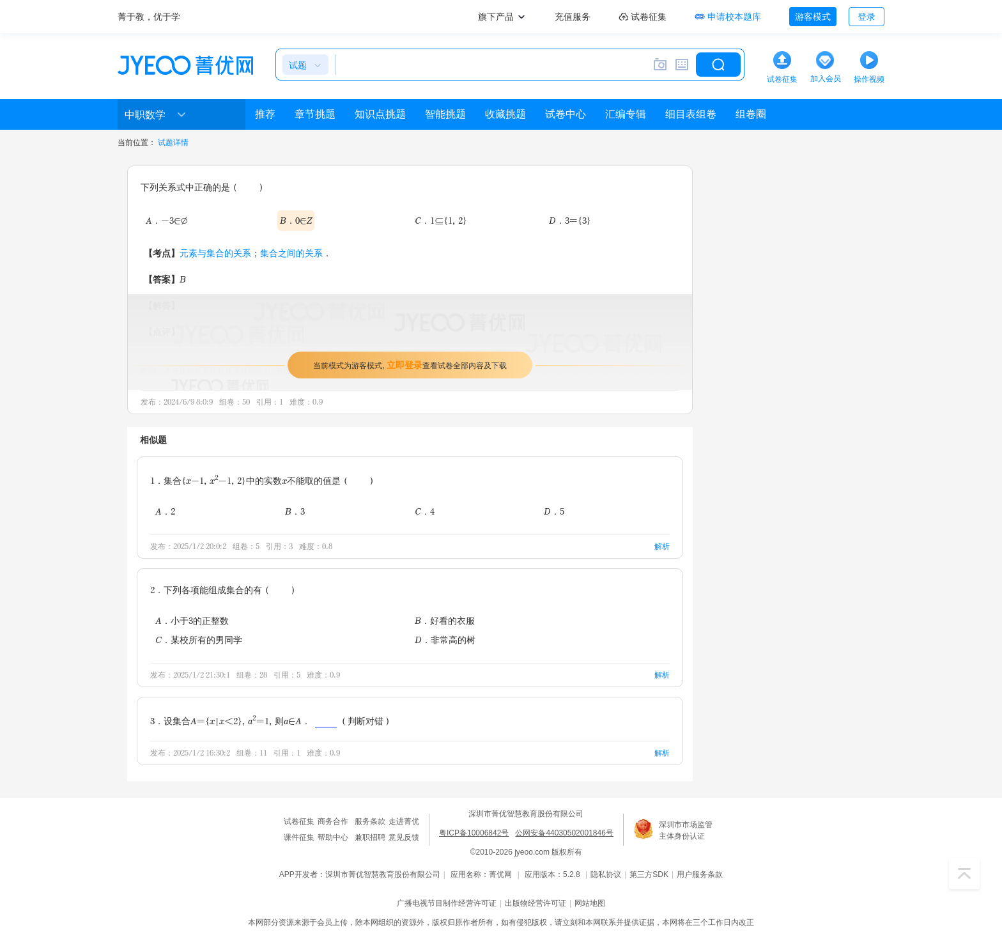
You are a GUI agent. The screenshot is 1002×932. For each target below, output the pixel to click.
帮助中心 (333, 837)
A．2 (165, 511)
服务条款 (370, 821)
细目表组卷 (690, 114)
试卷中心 (565, 114)
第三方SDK (648, 874)
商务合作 (333, 821)
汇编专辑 (625, 114)
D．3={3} (570, 220)
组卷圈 (751, 114)
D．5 (554, 511)
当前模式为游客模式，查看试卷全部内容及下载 (410, 364)
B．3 (295, 511)
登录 (866, 17)
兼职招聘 (370, 837)
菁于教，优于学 (149, 17)
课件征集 (299, 837)
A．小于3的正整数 (192, 620)
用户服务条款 (700, 874)
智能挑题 (445, 114)
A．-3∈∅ (166, 220)
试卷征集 (299, 821)
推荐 (265, 114)
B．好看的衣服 (445, 620)
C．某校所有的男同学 (198, 639)
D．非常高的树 (445, 639)
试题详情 (173, 142)
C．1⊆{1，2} (441, 220)
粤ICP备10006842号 (474, 832)
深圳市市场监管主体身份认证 (686, 830)
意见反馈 (404, 837)
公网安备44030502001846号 (564, 832)
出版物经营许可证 (535, 903)
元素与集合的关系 (215, 252)
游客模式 (813, 17)
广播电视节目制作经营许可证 (447, 903)
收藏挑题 (505, 114)
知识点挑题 (380, 114)
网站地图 (589, 903)
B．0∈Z (296, 220)
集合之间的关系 (291, 252)
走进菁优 (404, 821)
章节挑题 (315, 114)
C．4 (425, 511)
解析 (662, 546)
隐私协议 (605, 874)
